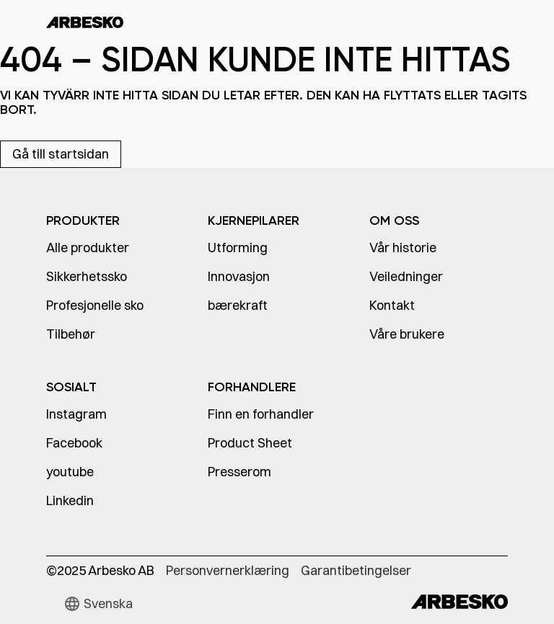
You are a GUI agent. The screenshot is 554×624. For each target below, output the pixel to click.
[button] (98, 603)
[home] (84, 22)
